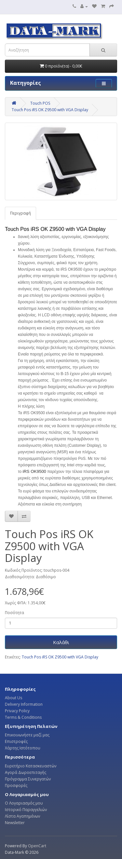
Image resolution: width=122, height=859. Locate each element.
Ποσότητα (14, 612)
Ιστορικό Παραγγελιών (26, 809)
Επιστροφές (16, 741)
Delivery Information (24, 704)
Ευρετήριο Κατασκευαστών (30, 766)
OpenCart (37, 846)
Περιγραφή (20, 213)
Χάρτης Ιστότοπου (22, 748)
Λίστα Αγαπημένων (22, 816)
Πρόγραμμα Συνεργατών (28, 779)
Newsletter (15, 822)
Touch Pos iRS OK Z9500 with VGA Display (50, 110)
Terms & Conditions (23, 717)
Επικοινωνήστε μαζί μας (27, 735)
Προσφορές (16, 785)
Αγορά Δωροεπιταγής (25, 772)
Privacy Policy (17, 711)
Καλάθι (61, 642)
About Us (13, 698)
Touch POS (40, 103)
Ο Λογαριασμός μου (24, 803)
